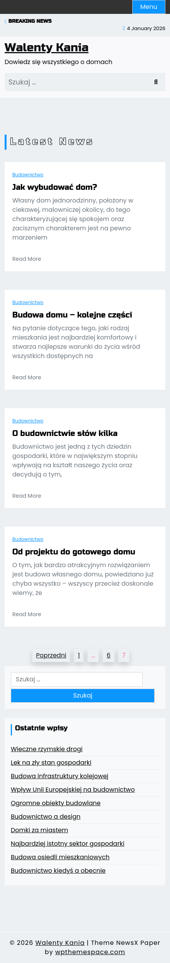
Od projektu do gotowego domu (73, 552)
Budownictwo (27, 174)
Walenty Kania (47, 47)
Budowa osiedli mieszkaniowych (60, 857)
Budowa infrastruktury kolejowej (59, 776)
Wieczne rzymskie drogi (46, 749)
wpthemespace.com (90, 952)
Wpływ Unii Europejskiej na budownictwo (73, 789)
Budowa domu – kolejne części (72, 315)
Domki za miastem (39, 830)
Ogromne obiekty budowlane (56, 803)
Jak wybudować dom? (54, 187)
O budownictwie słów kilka (65, 433)
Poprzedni (51, 655)
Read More (26, 259)
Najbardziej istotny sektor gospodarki (68, 843)
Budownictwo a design (46, 816)
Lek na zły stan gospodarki (51, 762)
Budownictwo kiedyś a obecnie (58, 870)
